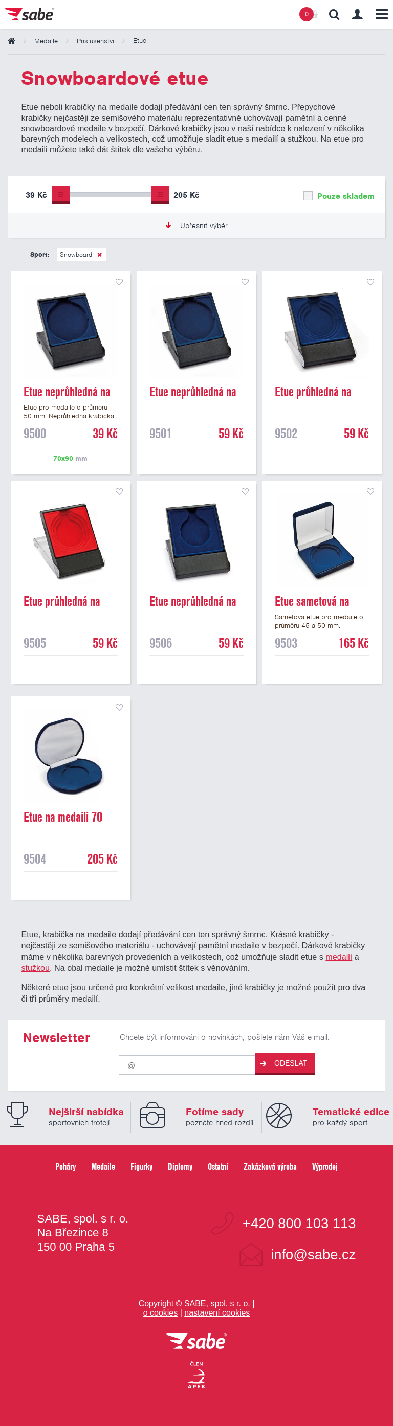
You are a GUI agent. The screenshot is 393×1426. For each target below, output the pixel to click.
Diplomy (180, 1166)
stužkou (35, 967)
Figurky (141, 1166)
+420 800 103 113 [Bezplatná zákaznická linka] (299, 1223)
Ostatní (218, 1166)
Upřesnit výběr (197, 225)
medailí (338, 956)
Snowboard (76, 254)
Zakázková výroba (270, 1166)
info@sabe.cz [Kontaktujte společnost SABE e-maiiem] (313, 1254)
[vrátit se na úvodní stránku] (196, 1341)
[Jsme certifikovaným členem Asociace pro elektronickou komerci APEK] (196, 1375)
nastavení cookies (217, 1312)
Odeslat (283, 1063)
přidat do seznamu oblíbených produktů (119, 282)
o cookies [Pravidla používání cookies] (160, 1312)
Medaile (103, 1166)
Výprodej (325, 1166)
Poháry (65, 1166)
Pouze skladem (338, 196)
